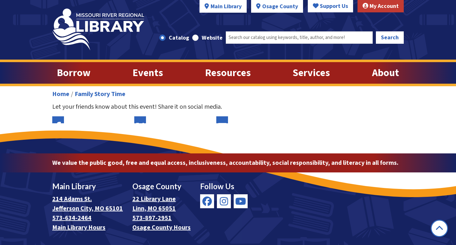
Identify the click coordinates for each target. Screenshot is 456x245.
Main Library (226, 6)
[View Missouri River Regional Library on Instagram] (224, 201)
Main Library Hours (78, 227)
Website (212, 38)
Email (222, 119)
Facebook (58, 119)
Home (60, 94)
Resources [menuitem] (228, 73)
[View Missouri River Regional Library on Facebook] (207, 201)
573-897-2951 (152, 218)
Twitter (140, 119)
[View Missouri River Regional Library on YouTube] (241, 201)
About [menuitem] (385, 73)
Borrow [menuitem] (74, 73)
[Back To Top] (439, 228)
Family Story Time (100, 94)
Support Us (330, 6)
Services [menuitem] (311, 73)
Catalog (179, 38)
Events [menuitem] (148, 73)
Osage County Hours (161, 227)
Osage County (280, 6)
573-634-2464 (72, 218)
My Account (381, 6)
